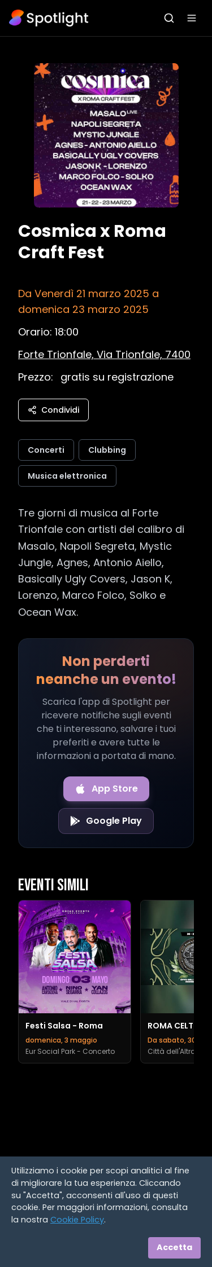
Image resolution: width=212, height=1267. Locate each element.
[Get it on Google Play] (106, 821)
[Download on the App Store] (106, 788)
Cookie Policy (77, 1219)
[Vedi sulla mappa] (104, 354)
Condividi (53, 410)
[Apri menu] (191, 18)
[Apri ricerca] (169, 18)
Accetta (174, 1247)
